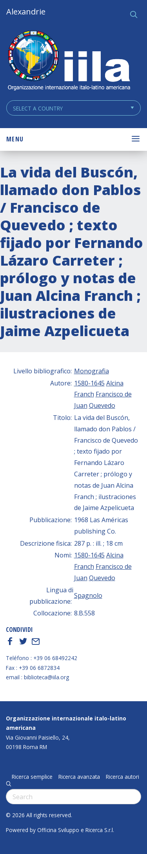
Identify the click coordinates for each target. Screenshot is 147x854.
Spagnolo (88, 595)
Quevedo (102, 405)
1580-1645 (89, 383)
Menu (15, 139)
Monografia (91, 371)
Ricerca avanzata (79, 777)
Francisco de (114, 394)
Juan (80, 405)
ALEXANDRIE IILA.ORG (68, 61)
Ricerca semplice (32, 777)
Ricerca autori (122, 777)
